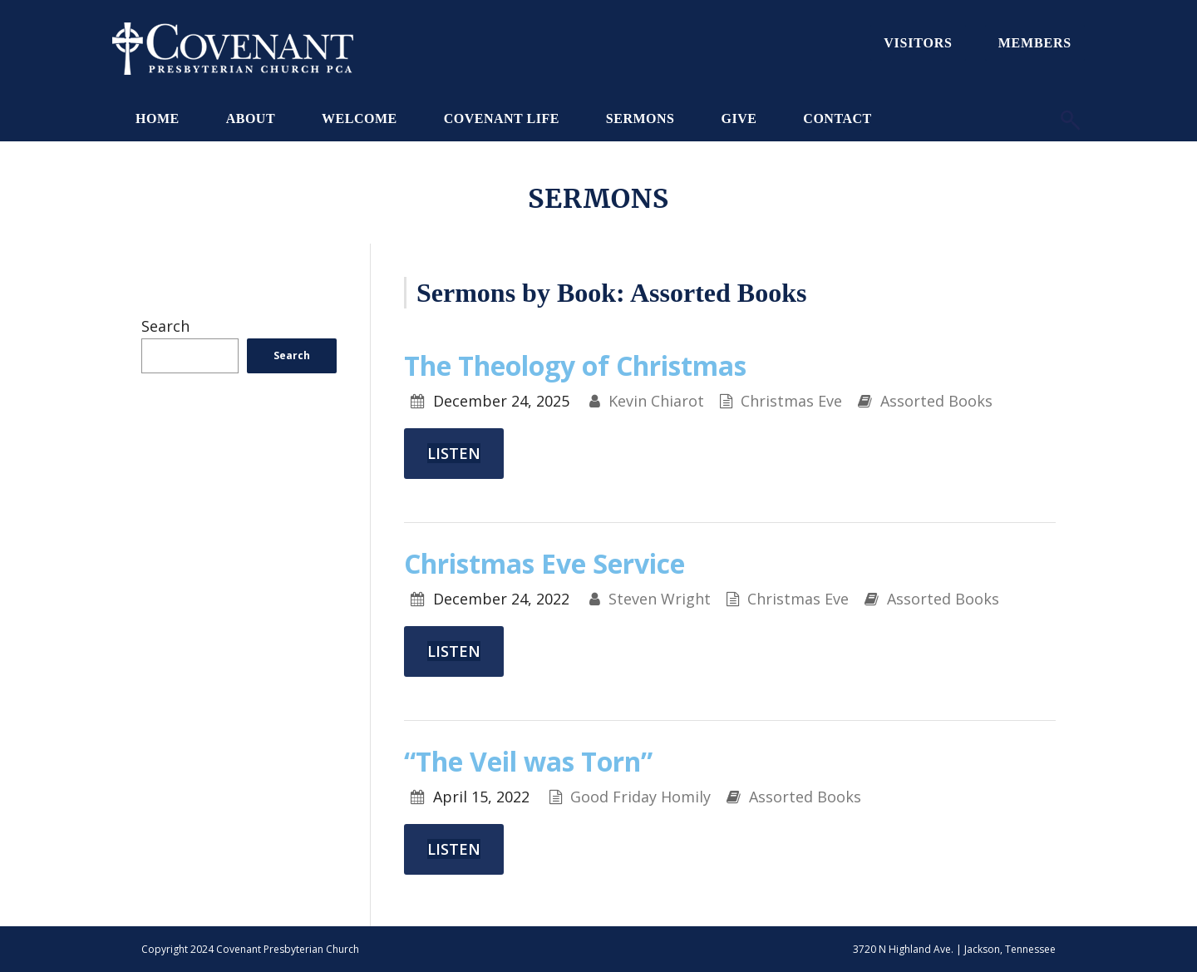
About (250, 118)
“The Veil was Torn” (528, 761)
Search (165, 326)
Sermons (640, 118)
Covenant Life (501, 118)
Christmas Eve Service (544, 563)
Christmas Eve (791, 401)
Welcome (359, 118)
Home (157, 118)
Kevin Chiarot (656, 401)
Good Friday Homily (640, 797)
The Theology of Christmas (575, 365)
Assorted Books (936, 401)
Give (738, 118)
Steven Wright (659, 599)
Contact (837, 118)
